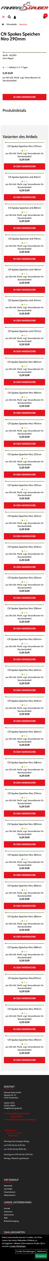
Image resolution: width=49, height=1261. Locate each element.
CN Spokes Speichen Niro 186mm (24, 392)
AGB (5, 1218)
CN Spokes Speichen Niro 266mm (25, 731)
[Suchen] (9, 16)
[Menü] (3, 16)
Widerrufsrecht (9, 1195)
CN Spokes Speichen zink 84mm (24, 177)
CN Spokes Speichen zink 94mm (24, 238)
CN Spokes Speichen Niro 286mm (24, 916)
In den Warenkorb (24, 97)
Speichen (23, 24)
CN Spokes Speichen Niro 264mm (25, 700)
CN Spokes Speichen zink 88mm (24, 207)
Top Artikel (8, 1189)
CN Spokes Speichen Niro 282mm (25, 854)
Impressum (8, 1211)
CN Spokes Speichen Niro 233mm (25, 454)
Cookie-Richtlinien (18, 1246)
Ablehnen (42, 1251)
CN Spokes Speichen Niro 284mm (24, 885)
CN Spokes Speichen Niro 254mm (25, 546)
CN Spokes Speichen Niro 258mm (24, 608)
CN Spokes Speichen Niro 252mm (24, 516)
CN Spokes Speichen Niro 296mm (25, 1039)
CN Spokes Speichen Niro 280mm (24, 824)
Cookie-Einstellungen (25, 1251)
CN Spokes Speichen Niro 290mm (20, 36)
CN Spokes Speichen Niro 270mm (24, 146)
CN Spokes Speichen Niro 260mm (24, 639)
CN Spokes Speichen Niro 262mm (24, 670)
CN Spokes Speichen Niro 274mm (24, 793)
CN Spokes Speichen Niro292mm (24, 978)
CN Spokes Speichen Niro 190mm (25, 423)
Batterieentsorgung (11, 1221)
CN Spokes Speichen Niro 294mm (25, 1009)
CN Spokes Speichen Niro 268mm (24, 762)
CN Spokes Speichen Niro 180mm (24, 361)
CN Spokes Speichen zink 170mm (24, 331)
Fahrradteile (11, 24)
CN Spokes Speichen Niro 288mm (24, 947)
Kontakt (7, 1208)
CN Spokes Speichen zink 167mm (24, 300)
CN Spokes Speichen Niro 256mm (25, 577)
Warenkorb (8, 1186)
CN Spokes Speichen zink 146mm (24, 269)
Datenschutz (9, 1215)
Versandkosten (9, 1192)
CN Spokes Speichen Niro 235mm (25, 485)
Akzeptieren (41, 1256)
